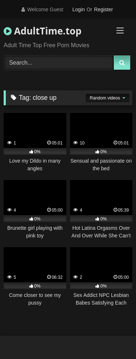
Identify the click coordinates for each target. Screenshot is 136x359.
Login (78, 9)
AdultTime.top (43, 30)
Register (103, 9)
